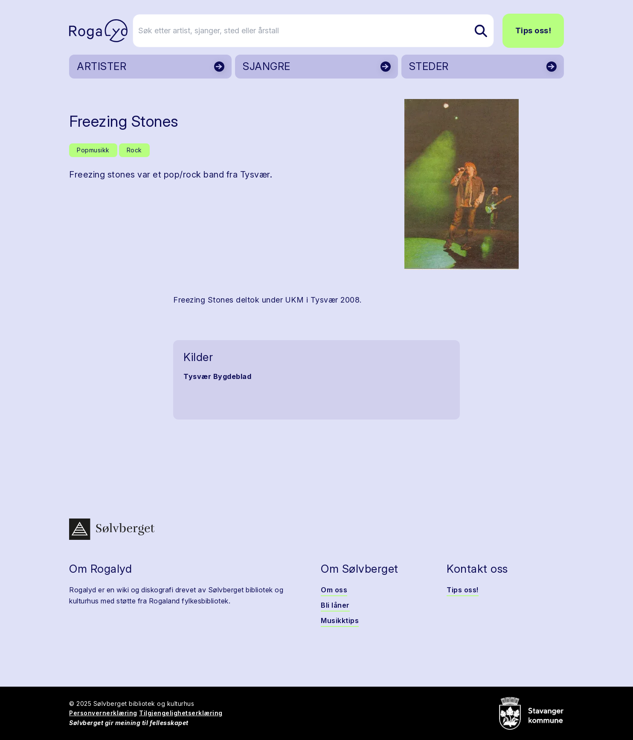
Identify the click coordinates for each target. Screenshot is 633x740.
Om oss (334, 590)
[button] (461, 184)
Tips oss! (533, 30)
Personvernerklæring (103, 713)
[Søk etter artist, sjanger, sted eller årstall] (320, 30)
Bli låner (335, 605)
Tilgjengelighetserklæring (181, 713)
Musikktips (340, 620)
